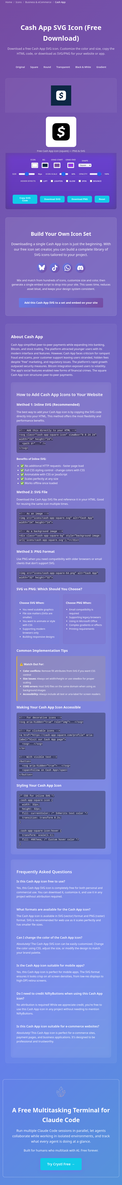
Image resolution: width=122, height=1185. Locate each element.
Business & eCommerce (38, 2)
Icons (19, 2)
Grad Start (57, 159)
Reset (102, 199)
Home (8, 2)
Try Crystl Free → (61, 1161)
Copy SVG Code (25, 199)
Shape (85, 160)
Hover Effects (28, 181)
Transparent (63, 67)
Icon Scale (51, 174)
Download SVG (52, 199)
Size (14, 174)
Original (20, 67)
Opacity (83, 174)
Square (34, 67)
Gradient (101, 67)
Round (47, 67)
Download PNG (80, 199)
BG (44, 159)
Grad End (71, 159)
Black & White (83, 67)
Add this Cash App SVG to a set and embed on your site (61, 303)
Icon (33, 159)
